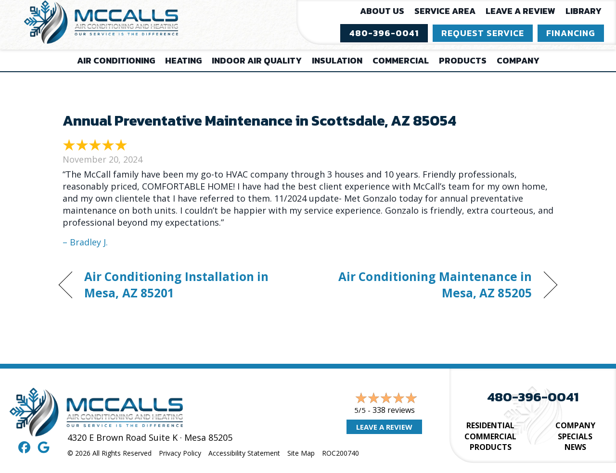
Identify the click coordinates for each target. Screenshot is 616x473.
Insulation (337, 60)
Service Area (444, 10)
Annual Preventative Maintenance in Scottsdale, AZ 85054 (259, 120)
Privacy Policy (180, 453)
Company (518, 60)
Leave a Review (520, 10)
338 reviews (393, 410)
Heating (183, 60)
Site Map (301, 453)
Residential (490, 425)
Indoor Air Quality (257, 60)
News (575, 447)
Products (463, 60)
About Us (382, 10)
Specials (575, 436)
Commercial (400, 60)
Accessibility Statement (244, 453)
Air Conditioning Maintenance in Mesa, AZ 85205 (427, 284)
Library (583, 10)
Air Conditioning (116, 60)
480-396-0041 (532, 397)
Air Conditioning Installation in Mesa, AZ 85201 (176, 284)
